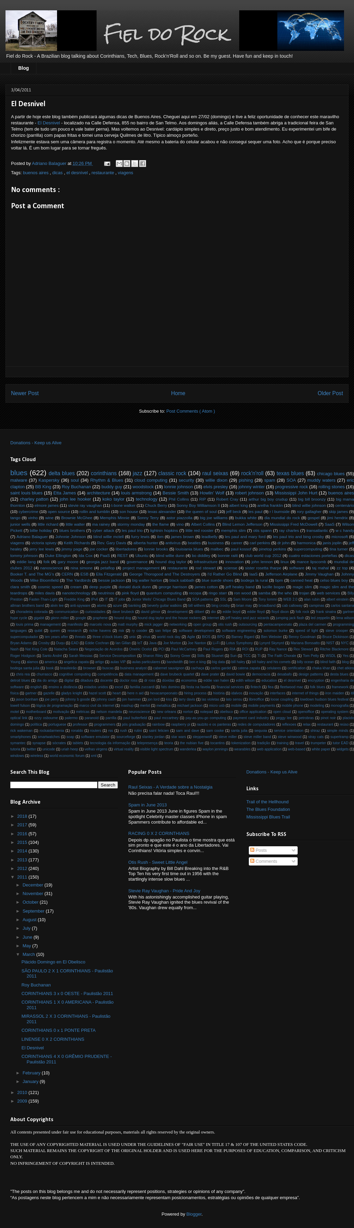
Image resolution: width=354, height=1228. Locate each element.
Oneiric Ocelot (140, 649)
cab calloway (292, 605)
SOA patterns (202, 599)
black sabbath (181, 580)
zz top (342, 568)
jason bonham (27, 699)
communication (67, 612)
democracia (261, 674)
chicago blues (330, 473)
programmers (104, 724)
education (269, 680)
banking (135, 605)
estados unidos (96, 687)
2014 (23, 850)
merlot (145, 705)
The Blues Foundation (268, 809)
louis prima (24, 624)
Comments (263, 861)
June (28, 937)
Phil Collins (179, 499)
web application (269, 749)
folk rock (302, 612)
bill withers (196, 605)
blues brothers (72, 530)
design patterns (311, 674)
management (50, 624)
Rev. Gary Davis (111, 542)
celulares (274, 668)
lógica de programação (54, 705)
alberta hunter (145, 542)
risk (121, 631)
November (34, 893)
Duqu (60, 643)
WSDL (330, 656)
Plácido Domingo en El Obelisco (53, 961)
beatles (194, 542)
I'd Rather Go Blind (225, 574)
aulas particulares (146, 662)
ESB (84, 574)
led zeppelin (320, 618)
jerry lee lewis (42, 549)
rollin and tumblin (94, 511)
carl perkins (260, 542)
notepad (206, 712)
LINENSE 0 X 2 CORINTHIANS (52, 1039)
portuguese (57, 724)
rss (110, 731)
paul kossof (241, 549)
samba (264, 593)
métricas (82, 712)
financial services (230, 687)
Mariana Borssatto (305, 643)
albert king (238, 505)
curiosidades (96, 612)
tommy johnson (24, 555)
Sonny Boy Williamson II (198, 505)
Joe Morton (172, 643)
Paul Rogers (213, 649)
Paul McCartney (184, 649)
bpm (279, 580)
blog (345, 662)
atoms (102, 605)
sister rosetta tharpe (263, 568)
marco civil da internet (96, 705)
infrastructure (205, 561)
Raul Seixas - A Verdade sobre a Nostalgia (170, 787)
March (29, 954)
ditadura (86, 680)
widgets (342, 749)
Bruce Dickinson (335, 637)
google (80, 618)
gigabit (39, 618)
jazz (137, 473)
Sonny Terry (148, 517)
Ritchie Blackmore (334, 649)
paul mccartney (166, 718)
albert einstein (337, 599)
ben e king (197, 662)
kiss (169, 699)
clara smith (20, 586)
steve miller (228, 737)
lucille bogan (273, 586)
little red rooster (200, 530)
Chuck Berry (156, 505)
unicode (49, 749)
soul (75, 480)
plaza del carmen (312, 624)
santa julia (239, 731)
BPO (221, 637)
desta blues (339, 674)
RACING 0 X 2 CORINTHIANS (158, 833)
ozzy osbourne (46, 718)
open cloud (282, 712)
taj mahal (320, 568)
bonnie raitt (227, 555)
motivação (61, 712)
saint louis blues (26, 492)
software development (196, 631)
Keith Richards (77, 542)
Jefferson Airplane (281, 574)
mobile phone (292, 705)
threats (80, 637)
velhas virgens (96, 749)
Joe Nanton (197, 643)
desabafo (284, 674)
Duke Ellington (58, 555)
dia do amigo (47, 680)
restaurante (103, 172)
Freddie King (74, 599)
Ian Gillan (123, 643)
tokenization (240, 743)
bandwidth (175, 662)
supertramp (339, 737)
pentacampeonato (278, 624)
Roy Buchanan (76, 486)
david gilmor (151, 612)
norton (188, 712)
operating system (335, 712)
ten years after (56, 637)
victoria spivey (43, 542)
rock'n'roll (252, 473)
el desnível (77, 172)
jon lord (153, 699)
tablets (78, 743)
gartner (31, 693)
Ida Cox (86, 555)
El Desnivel (48, 122)
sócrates (59, 743)
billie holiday (41, 530)
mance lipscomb (311, 561)
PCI (161, 649)
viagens (125, 172)
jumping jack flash (290, 618)
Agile (191, 637)
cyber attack (103, 530)
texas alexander (162, 511)
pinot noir (328, 718)
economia (189, 680)
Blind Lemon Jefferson (242, 524)
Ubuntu (141, 555)
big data (218, 662)
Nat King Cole (36, 649)
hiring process (195, 693)
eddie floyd (256, 612)
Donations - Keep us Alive (36, 442)
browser (89, 668)
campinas (316, 605)
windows (17, 756)
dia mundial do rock (282, 517)
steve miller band (257, 737)
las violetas (211, 699)
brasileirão (68, 668)
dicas (58, 172)
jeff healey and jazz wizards (247, 618)
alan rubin (312, 599)
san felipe (163, 631)
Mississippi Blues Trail (268, 816)
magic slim (302, 586)
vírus (147, 637)
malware (18, 480)
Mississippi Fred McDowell (293, 524)
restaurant (325, 724)
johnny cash (106, 699)
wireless (36, 756)
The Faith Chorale (281, 656)
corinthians (104, 473)
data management (138, 674)
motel (14, 712)
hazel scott (97, 693)
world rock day (168, 637)
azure (117, 605)
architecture (98, 492)
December (34, 884)
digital (69, 680)
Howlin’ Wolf (212, 492)
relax (307, 724)
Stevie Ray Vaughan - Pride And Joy (164, 890)
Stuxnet (217, 656)
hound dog (122, 618)
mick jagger (153, 624)
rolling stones (331, 486)
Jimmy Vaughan (319, 574)
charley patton (34, 499)
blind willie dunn (170, 555)
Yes (346, 656)
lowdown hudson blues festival (324, 699)
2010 (23, 1092)
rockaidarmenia (52, 731)
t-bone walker (123, 505)
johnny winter (252, 486)
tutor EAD (341, 743)
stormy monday (131, 524)
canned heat (301, 580)
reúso (344, 724)
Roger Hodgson (22, 656)
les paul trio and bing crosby (298, 536)
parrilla (111, 718)
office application (253, 712)
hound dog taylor (170, 561)
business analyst (133, 668)
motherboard (36, 712)
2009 (23, 1101)
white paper (321, 749)
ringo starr (218, 593)
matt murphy (128, 624)
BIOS (206, 637)
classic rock (172, 473)
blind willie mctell (108, 536)
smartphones (20, 737)
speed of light (306, 631)
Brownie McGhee (76, 517)
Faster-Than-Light (43, 599)
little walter (75, 524)
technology (146, 499)
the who (285, 593)
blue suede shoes (217, 580)
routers (95, 731)
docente (106, 680)
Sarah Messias (80, 656)
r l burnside (280, 511)
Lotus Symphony (239, 643)
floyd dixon (280, 612)
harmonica (306, 542)
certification (296, 668)
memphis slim (233, 530)
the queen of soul (201, 511)
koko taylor (113, 499)
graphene (100, 618)
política (36, 724)
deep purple (100, 586)
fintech (256, 687)
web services (328, 593)
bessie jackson (111, 580)
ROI (245, 649)
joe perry (52, 699)
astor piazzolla (179, 517)
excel (119, 687)
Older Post (330, 393)
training (282, 743)
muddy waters (321, 480)
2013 (23, 859)
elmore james (46, 505)
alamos (32, 662)
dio (213, 612)
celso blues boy (334, 580)
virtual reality (124, 749)
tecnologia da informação (110, 743)
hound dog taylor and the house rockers (169, 618)
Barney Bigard (243, 637)
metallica (163, 705)
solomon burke (276, 631)
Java (153, 643)
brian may (244, 605)
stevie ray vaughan (85, 505)
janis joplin (332, 542)
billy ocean (305, 662)
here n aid (136, 693)
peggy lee (284, 718)
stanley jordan (153, 737)
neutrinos (106, 593)
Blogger (193, 1214)
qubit (38, 631)
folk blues (317, 687)
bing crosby (220, 605)
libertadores (125, 549)
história (219, 693)
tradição (263, 743)
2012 (23, 868)
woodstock (143, 486)
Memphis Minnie (115, 517)
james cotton (206, 586)
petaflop (107, 568)
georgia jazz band (102, 561)
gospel (313, 517)
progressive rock (291, 486)
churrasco (44, 674)
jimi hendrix (337, 517)
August (30, 919)
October (31, 902)
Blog (23, 68)
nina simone (81, 568)
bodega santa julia (25, 668)
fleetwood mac (291, 687)
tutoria (15, 749)
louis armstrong (136, 492)
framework (340, 687)
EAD (74, 643)
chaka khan (321, 668)
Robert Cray (227, 499)
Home (178, 393)
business (216, 542)
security (186, 480)
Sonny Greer (180, 656)
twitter (31, 749)
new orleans (166, 712)
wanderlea (188, 749)
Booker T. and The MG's (32, 574)
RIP (202, 499)
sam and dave (187, 731)
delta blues (61, 473)
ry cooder (139, 631)
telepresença (147, 743)
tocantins (217, 743)
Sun (233, 656)
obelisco (226, 712)
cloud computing (150, 480)
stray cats (316, 737)
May (27, 945)
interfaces (277, 693)
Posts (258, 850)
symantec (17, 743)
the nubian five (192, 743)
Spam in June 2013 (147, 804)
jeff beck (233, 511)
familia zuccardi (142, 687)
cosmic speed (50, 586)
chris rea (23, 674)
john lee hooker (75, 499)
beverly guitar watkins (164, 605)
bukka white (245, 517)
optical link (18, 718)
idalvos (236, 693)
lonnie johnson (178, 486)
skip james (338, 511)
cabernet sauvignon (169, 668)
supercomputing (308, 549)
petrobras (306, 718)
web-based (297, 749)
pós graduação (134, 724)
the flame (160, 524)
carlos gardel (221, 668)
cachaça (197, 668)
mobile (236, 705)
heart (117, 693)
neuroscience (139, 712)
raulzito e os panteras (214, 724)
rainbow (158, 724)
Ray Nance (278, 649)
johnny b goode (77, 699)
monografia (340, 705)
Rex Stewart (303, 649)
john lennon (262, 561)
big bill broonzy (311, 499)
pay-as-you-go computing (206, 718)
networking (178, 624)
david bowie (235, 674)
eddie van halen (216, 680)
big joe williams (214, 517)
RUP (259, 649)
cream (75, 586)
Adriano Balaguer (32, 536)
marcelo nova (100, 624)
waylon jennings (215, 749)
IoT (139, 643)
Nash (14, 649)
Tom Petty (311, 656)
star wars (178, 737)
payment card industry (251, 718)
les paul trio (132, 530)
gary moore (68, 561)
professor (80, 724)
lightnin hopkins (164, 530)
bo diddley (201, 555)
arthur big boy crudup (268, 499)
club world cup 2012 (263, 555)
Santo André (52, 656)
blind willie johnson (309, 505)
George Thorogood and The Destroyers (164, 574)
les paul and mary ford (245, 536)
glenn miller (60, 618)
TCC (247, 656)
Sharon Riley (153, 656)
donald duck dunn (135, 586)
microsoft (340, 536)
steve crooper (337, 631)
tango (15, 517)
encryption (316, 680)
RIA (232, 649)
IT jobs (119, 599)
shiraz (315, 731)
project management (141, 568)
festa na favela (198, 687)
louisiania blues (189, 549)
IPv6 (94, 599)
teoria (168, 743)
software (296, 568)
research (74, 631)
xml (93, 756)
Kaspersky (48, 480)
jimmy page (72, 549)
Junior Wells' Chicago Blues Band (159, 599)
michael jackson (189, 705)
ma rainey (101, 524)
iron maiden (334, 693)
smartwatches (49, 737)
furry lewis (140, 536)
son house (129, 511)
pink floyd (130, 593)
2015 (23, 842)
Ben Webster (271, 637)
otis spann (262, 530)
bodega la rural (254, 580)
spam (269, 480)
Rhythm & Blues (106, 480)
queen (55, 631)
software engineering (239, 631)
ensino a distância (62, 687)
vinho (33, 517)
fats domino (170, 687)
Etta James (64, 492)
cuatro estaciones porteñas (313, 555)
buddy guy (111, 486)
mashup (127, 705)
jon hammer (131, 699)
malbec (217, 549)
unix (132, 637)
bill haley (238, 662)
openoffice (306, 712)
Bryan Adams (21, 643)
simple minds (338, 731)
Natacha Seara (66, 649)
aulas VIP (118, 662)
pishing (246, 480)
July (27, 928)
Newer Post (25, 393)
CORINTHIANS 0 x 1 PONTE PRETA (58, 1030)
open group (202, 624)
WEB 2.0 (290, 599)
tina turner (339, 549)
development (177, 612)
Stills (201, 656)
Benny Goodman (302, 637)
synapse (39, 743)
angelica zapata (76, 662)
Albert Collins (203, 524)
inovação (256, 693)
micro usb (216, 705)
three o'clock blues (107, 637)
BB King (43, 486)
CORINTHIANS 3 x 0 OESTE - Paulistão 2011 (67, 993)
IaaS (254, 574)
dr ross (149, 680)
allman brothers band (27, 605)
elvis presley (215, 486)
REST (122, 555)
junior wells (20, 524)
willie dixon (217, 480)
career (236, 542)
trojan (304, 593)
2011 (23, 877)
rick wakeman (21, 731)
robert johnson (249, 492)
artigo (99, 662)
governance (136, 561)
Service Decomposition (117, 656)
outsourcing (248, 624)
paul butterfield (135, 718)
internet (213, 618)
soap (71, 737)
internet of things (305, 693)
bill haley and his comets (271, 662)
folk (47, 561)
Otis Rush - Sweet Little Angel (157, 862)
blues (18, 473)
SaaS (330, 524)
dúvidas (168, 680)
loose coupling (282, 699)
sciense (230, 568)
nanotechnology (76, 593)
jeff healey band (240, 586)
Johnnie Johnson (70, 536)
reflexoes (289, 724)
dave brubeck (123, 612)
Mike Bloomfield (44, 580)
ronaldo (77, 731)
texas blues (290, 473)
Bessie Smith (176, 492)
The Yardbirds (78, 580)
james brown (182, 536)
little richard (48, 524)
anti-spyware (80, 605)
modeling (317, 705)
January (31, 1081)
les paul (255, 511)
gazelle (49, 693)
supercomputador (24, 637)
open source (59, 511)
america (51, 662)
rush (123, 731)
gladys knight (71, 693)
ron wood (242, 593)
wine (49, 517)
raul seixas (215, 473)
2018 (23, 816)
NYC (345, 643)
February (32, 1072)
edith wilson (245, 680)
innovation (234, 561)
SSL (223, 599)
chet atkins (345, 668)
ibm (160, 536)
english (36, 687)
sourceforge (126, 737)
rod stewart (206, 568)
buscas (108, 668)
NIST (330, 643)
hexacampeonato (164, 693)
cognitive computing (75, 674)
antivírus (172, 542)
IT (106, 599)
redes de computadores (256, 724)
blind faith (328, 662)
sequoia (260, 731)
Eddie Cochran (97, 643)
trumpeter (318, 743)
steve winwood (289, 737)
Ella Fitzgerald (109, 574)
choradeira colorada (32, 612)
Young (15, 662)
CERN (67, 574)
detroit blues (20, 680)
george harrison (173, 586)
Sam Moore (242, 599)
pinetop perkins (272, 549)
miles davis (45, 593)
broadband (267, 605)
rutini (138, 731)
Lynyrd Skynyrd (271, 643)
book (50, 668)
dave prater (210, 674)
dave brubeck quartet (177, 674)
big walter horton (147, 580)
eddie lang (26, 561)
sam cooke (215, 731)
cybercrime (28, 511)
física (14, 693)
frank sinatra (326, 612)
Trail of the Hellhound (267, 801)
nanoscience (51, 568)
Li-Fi (216, 643)
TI (259, 656)
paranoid (91, 718)
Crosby (43, 643)
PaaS (105, 555)
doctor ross (128, 680)
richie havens (100, 631)
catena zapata (249, 668)
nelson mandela (109, 712)
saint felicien (159, 731)
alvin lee (57, 605)
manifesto (75, 624)
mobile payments (261, 705)
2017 (23, 824)
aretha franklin (270, 505)
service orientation (288, 731)
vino (180, 524)
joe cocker (99, 549)
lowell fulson (20, 705)
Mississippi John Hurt (296, 492)
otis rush (225, 624)
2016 (23, 833)
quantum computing (163, 593)
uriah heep (69, 749)
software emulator (95, 737)
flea (271, 687)
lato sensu (234, 699)
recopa (195, 593)
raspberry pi (180, 724)
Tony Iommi (267, 599)
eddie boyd (232, 612)
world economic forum (67, 756)
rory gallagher (309, 511)
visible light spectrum (156, 749)
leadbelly (209, 536)
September (34, 911)
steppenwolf (202, 737)
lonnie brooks (156, 549)
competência (108, 674)
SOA (291, 480)
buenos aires (36, 172)
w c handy (344, 530)
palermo (71, 718)
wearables (242, 749)
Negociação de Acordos (103, 649)
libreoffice (256, 699)
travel (299, 743)
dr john (283, 542)
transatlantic (317, 530)
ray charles (289, 530)
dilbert (199, 612)
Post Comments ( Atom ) (190, 411)
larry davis (187, 699)
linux (284, 561)
